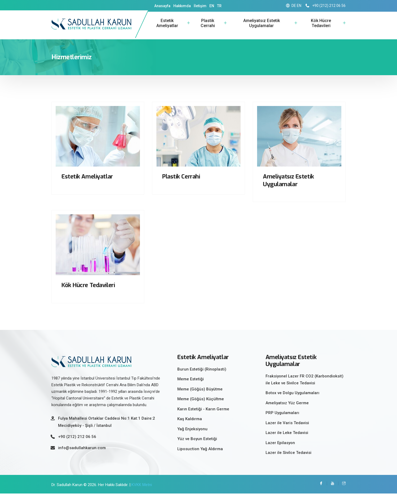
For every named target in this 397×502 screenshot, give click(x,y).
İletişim (200, 6)
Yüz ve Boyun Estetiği (197, 447)
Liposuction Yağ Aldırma (200, 457)
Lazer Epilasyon (280, 451)
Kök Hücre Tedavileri (321, 27)
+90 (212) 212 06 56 (326, 5)
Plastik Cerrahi (208, 27)
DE (294, 5)
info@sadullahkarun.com (82, 456)
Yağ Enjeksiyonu (192, 437)
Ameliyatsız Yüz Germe (287, 411)
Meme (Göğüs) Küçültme (200, 407)
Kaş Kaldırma (189, 427)
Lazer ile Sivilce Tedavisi (288, 461)
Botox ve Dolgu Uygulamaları (292, 401)
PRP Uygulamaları (282, 421)
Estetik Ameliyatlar (167, 27)
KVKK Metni (141, 493)
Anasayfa (162, 6)
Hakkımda (182, 6)
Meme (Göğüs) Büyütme (200, 397)
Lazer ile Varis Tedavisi (287, 431)
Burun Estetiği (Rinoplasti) (201, 377)
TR (219, 6)
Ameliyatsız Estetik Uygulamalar (261, 27)
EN (211, 6)
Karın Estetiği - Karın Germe (203, 417)
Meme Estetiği (190, 387)
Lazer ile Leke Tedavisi (287, 441)
